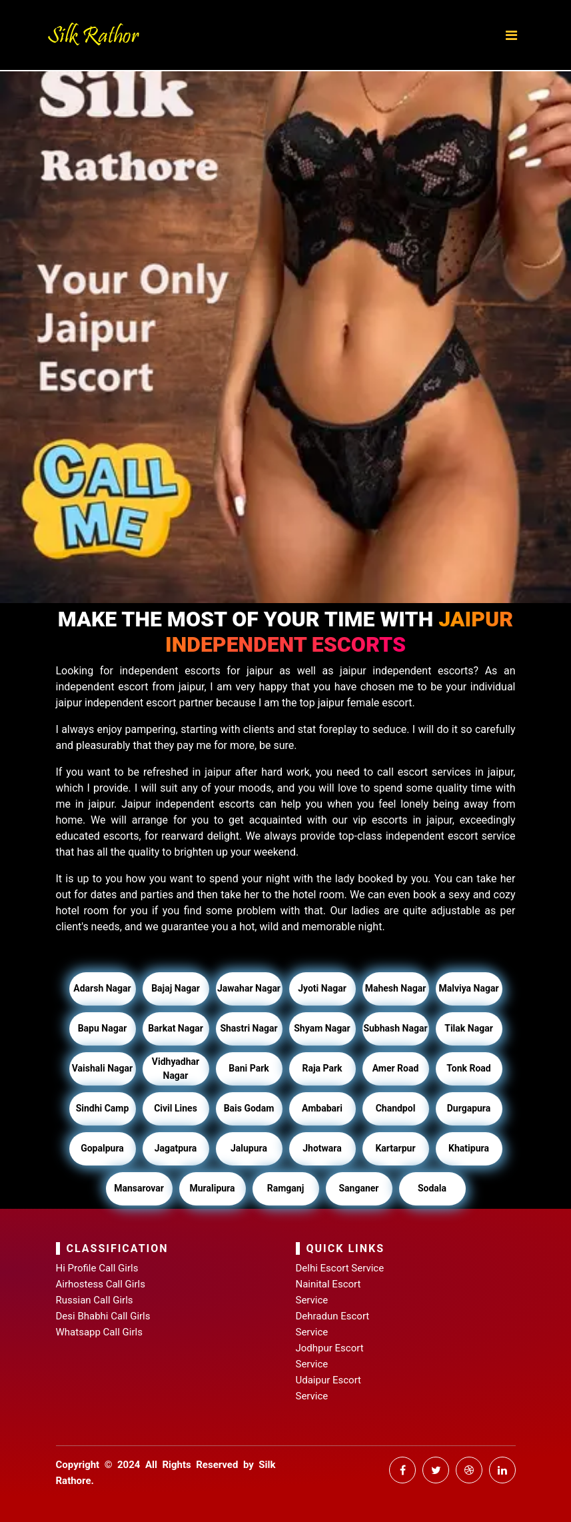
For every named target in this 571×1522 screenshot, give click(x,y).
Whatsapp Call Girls (99, 1332)
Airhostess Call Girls (100, 1284)
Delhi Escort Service (340, 1268)
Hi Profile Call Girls (97, 1268)
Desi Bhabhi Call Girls (103, 1316)
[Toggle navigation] (511, 35)
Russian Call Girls (94, 1300)
